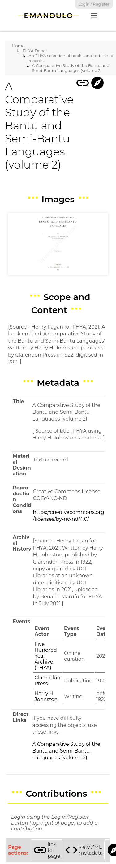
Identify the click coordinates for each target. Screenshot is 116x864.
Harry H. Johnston (46, 696)
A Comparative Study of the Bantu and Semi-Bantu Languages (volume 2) (71, 68)
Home (18, 45)
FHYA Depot (35, 50)
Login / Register (94, 4)
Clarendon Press (47, 680)
